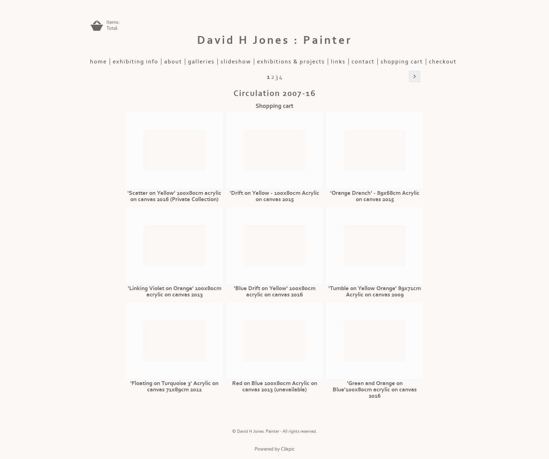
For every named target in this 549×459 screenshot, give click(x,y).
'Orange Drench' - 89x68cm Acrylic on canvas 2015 (374, 196)
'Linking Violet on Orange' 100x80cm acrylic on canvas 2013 (174, 291)
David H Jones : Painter (274, 40)
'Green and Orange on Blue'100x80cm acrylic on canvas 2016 (375, 389)
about (173, 62)
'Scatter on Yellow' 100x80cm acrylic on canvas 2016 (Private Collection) (174, 196)
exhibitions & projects (291, 62)
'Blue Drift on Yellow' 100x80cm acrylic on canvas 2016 (274, 291)
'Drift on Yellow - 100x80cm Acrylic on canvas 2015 (274, 196)
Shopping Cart (402, 62)
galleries (201, 62)
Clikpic (288, 449)
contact (363, 62)
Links (338, 62)
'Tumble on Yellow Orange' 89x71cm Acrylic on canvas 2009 (374, 291)
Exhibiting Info (135, 62)
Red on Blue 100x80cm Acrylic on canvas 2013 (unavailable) (274, 386)
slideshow (236, 62)
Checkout (443, 62)
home (98, 62)
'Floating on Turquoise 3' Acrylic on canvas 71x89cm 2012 (174, 386)
